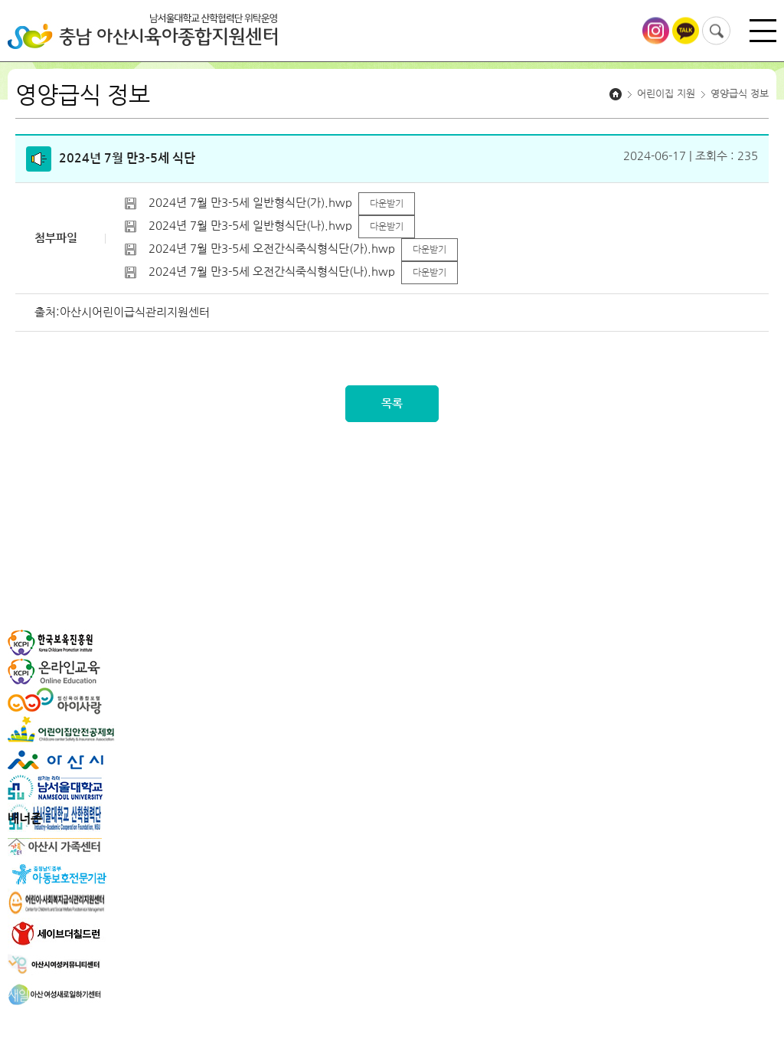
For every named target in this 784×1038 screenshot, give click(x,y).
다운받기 (386, 203)
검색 (716, 31)
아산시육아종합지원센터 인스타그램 (655, 31)
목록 (392, 403)
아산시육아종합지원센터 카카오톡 (685, 31)
